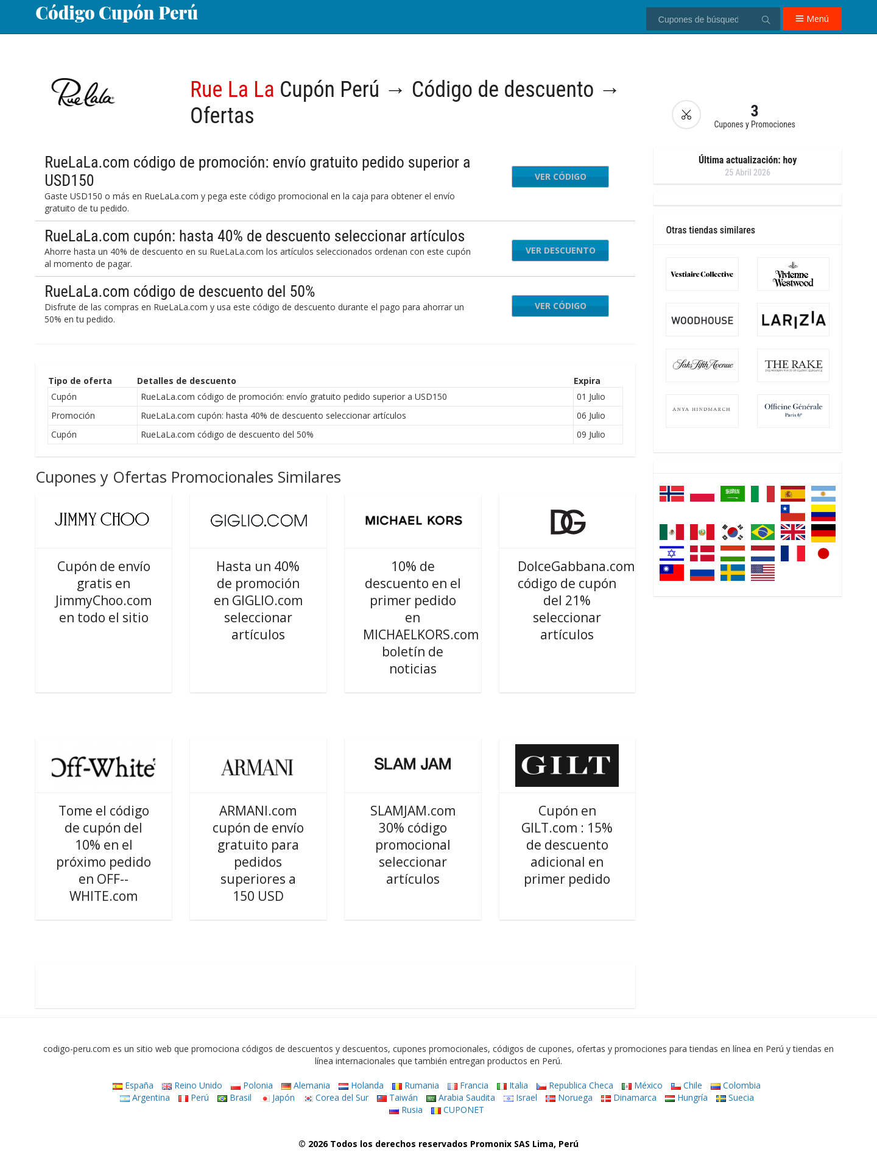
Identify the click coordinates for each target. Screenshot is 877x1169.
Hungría (686, 1097)
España (133, 1085)
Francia (468, 1085)
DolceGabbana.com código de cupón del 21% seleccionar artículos (576, 600)
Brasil (234, 1097)
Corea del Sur (335, 1097)
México (642, 1085)
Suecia (735, 1097)
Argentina (145, 1097)
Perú (193, 1097)
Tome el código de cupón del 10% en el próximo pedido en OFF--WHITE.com (103, 853)
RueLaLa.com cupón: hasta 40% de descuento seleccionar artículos (254, 236)
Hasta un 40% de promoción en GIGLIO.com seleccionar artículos (258, 600)
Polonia (252, 1085)
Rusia (406, 1109)
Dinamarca (629, 1097)
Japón (277, 1097)
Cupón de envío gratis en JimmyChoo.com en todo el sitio (103, 592)
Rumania (415, 1085)
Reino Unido (192, 1085)
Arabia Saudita (460, 1097)
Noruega (569, 1097)
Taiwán (397, 1097)
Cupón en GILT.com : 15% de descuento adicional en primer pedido (567, 844)
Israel (520, 1097)
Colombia (736, 1085)
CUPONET (457, 1109)
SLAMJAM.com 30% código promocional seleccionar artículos (413, 844)
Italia (512, 1085)
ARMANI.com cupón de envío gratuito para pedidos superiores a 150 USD (258, 853)
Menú (812, 18)
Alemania (305, 1085)
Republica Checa (575, 1085)
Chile (686, 1085)
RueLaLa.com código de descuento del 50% (179, 291)
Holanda (361, 1085)
